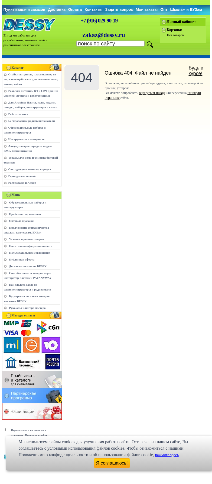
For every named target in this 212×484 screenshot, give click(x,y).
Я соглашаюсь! (112, 463)
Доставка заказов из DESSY (28, 266)
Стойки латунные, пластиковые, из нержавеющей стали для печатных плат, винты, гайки (31, 79)
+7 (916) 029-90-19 (99, 21)
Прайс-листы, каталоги (25, 214)
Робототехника (18, 114)
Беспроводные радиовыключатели (31, 120)
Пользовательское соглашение (29, 252)
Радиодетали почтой (22, 176)
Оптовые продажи (21, 220)
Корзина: (174, 30)
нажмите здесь (167, 455)
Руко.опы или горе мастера (27, 307)
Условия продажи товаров (26, 239)
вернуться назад (152, 93)
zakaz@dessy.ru (104, 35)
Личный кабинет (181, 22)
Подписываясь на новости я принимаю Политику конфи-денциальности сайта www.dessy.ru (33, 435)
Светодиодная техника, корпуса (29, 169)
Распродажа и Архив (22, 182)
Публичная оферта (21, 259)
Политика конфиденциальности (31, 246)
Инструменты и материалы (26, 139)
